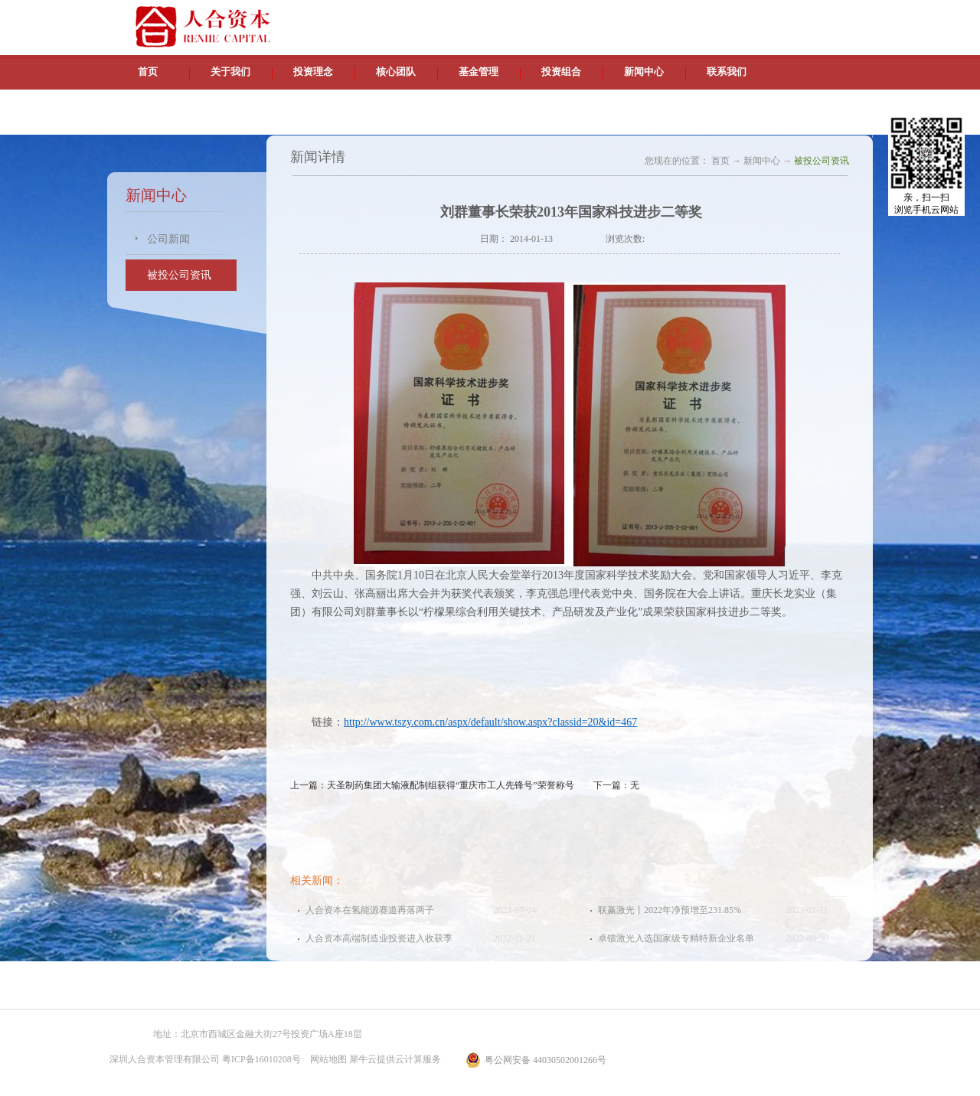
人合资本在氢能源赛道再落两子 (369, 910)
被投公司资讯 (821, 160)
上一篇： (432, 785)
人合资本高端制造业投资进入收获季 (378, 938)
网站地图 (326, 1059)
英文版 (762, 15)
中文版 (726, 15)
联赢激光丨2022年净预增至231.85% (669, 910)
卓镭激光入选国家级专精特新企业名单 (676, 938)
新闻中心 (761, 160)
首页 (148, 71)
